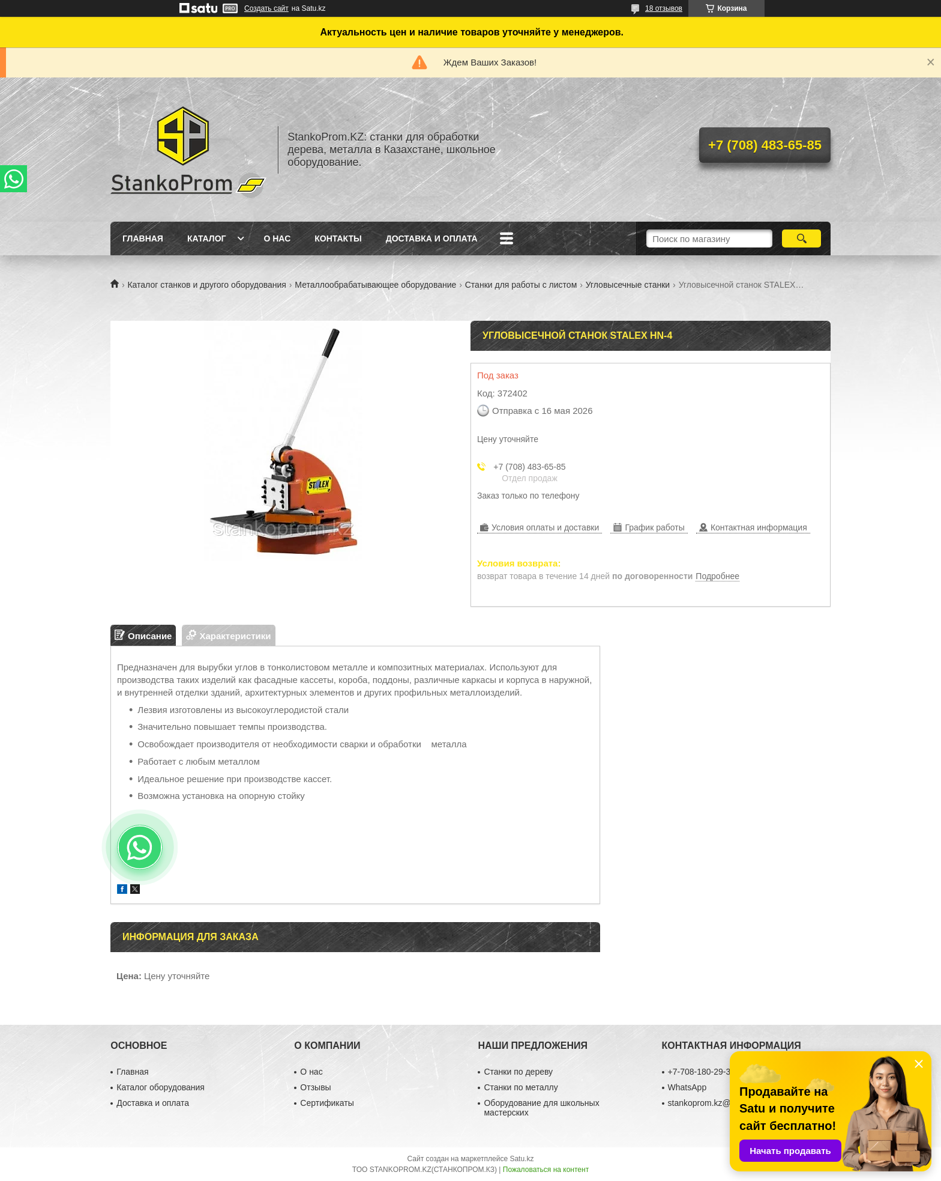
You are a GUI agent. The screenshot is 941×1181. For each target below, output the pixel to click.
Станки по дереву (518, 1071)
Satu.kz (522, 1159)
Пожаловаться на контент (546, 1169)
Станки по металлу (521, 1087)
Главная (142, 238)
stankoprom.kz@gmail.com (718, 1103)
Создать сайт (266, 8)
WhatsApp (687, 1087)
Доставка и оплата (432, 238)
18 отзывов (663, 8)
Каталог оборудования (160, 1087)
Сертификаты (326, 1103)
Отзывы (315, 1087)
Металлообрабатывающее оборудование (375, 285)
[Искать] (801, 238)
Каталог (206, 238)
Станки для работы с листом (521, 285)
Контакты (337, 238)
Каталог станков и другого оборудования (206, 285)
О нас (276, 238)
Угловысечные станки (628, 285)
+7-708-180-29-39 (701, 1071)
